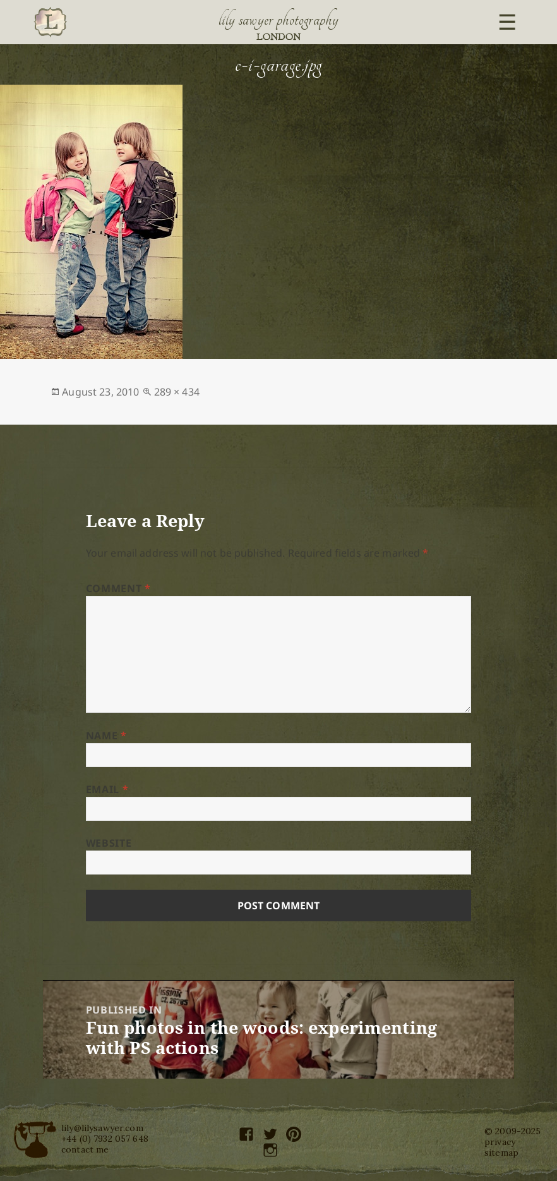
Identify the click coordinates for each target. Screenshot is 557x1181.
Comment (118, 588)
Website (108, 843)
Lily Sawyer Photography (278, 19)
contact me (85, 1149)
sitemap (501, 1152)
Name (106, 735)
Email (107, 789)
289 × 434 (177, 392)
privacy (499, 1142)
